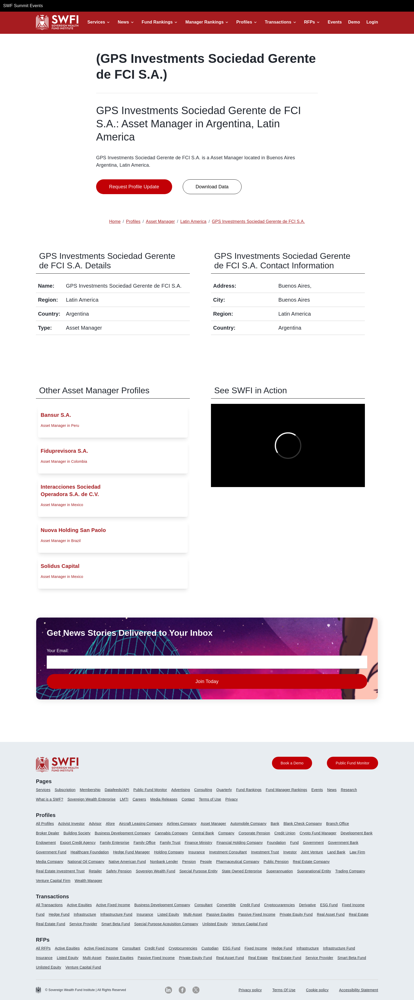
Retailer (95, 871)
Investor (290, 852)
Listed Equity (168, 914)
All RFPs (43, 948)
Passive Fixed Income (256, 914)
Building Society (76, 833)
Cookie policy (317, 990)
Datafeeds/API (117, 790)
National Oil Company (86, 861)
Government (313, 842)
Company (226, 833)
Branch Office (337, 823)
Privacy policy (250, 990)
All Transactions (49, 905)
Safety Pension (118, 871)
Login (372, 22)
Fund (294, 842)
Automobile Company (248, 823)
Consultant (203, 905)
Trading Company (350, 871)
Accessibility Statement (358, 990)
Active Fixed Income (113, 905)
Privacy (231, 799)
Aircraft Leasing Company (141, 823)
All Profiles (45, 823)
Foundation (276, 842)
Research (349, 790)
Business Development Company (122, 833)
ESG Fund (329, 905)
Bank (275, 823)
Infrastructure (85, 914)
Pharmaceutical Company (237, 861)
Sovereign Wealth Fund (155, 871)
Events (335, 22)
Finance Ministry (198, 842)
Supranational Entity (314, 871)
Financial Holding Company (240, 842)
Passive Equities (220, 914)
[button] (99, 22)
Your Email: (58, 650)
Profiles (244, 22)
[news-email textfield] (207, 662)
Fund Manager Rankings (286, 790)
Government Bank (343, 842)
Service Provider (83, 924)
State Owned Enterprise (242, 871)
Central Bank (203, 833)
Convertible (226, 905)
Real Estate (358, 914)
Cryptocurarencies (279, 905)
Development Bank (357, 833)
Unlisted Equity (215, 924)
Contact (188, 799)
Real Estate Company (311, 861)
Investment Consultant (228, 852)
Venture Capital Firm (53, 880)
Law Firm (357, 852)
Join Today (206, 681)
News (123, 22)
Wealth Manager (88, 880)
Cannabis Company (171, 833)
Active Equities (79, 905)
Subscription (65, 790)
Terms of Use (210, 799)
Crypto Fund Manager (318, 833)
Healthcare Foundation (89, 852)
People (206, 861)
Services (96, 22)
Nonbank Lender (164, 861)
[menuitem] (45, 792)
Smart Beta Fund (115, 924)
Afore (110, 823)
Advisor (95, 823)
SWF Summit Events (23, 5)
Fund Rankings (157, 22)
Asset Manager (213, 823)
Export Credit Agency (78, 842)
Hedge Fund (59, 914)
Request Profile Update (134, 186)
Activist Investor (71, 823)
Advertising (180, 790)
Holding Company (169, 852)
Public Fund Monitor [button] (352, 763)
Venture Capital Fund (249, 924)
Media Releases (163, 799)
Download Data (212, 186)
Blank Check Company (303, 823)
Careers (139, 799)
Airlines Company (181, 823)
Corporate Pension (254, 833)
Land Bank (336, 852)
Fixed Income (353, 905)
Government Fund (51, 852)
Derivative (307, 905)
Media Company (49, 861)
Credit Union (284, 833)
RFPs (309, 22)
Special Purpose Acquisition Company (166, 924)
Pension (189, 861)
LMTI (124, 799)
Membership (90, 790)
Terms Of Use (284, 990)
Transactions (278, 22)
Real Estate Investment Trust (60, 871)
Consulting (203, 790)
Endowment (46, 842)
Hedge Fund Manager (131, 852)
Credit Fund (250, 905)
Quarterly (224, 790)
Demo (354, 22)
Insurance (196, 852)
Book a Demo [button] (292, 763)
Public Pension (276, 861)
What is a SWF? (49, 799)
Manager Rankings (204, 22)
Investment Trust (265, 852)
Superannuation (279, 871)
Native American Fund (127, 861)
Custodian (209, 948)
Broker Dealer (47, 833)
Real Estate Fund (50, 924)
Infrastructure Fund (116, 914)
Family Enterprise (114, 842)
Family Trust (170, 842)
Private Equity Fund (296, 914)
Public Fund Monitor (150, 790)
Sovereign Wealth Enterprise (91, 799)
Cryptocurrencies (183, 948)
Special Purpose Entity (199, 871)
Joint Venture (312, 852)
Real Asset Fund (331, 914)
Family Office (145, 842)
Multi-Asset (192, 914)
